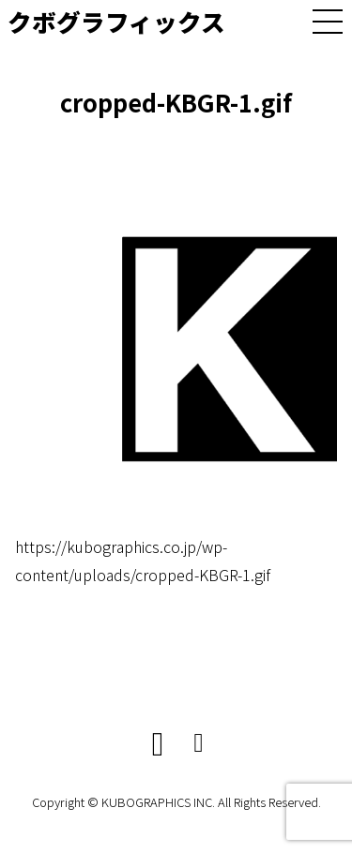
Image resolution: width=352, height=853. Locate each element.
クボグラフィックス (116, 21)
